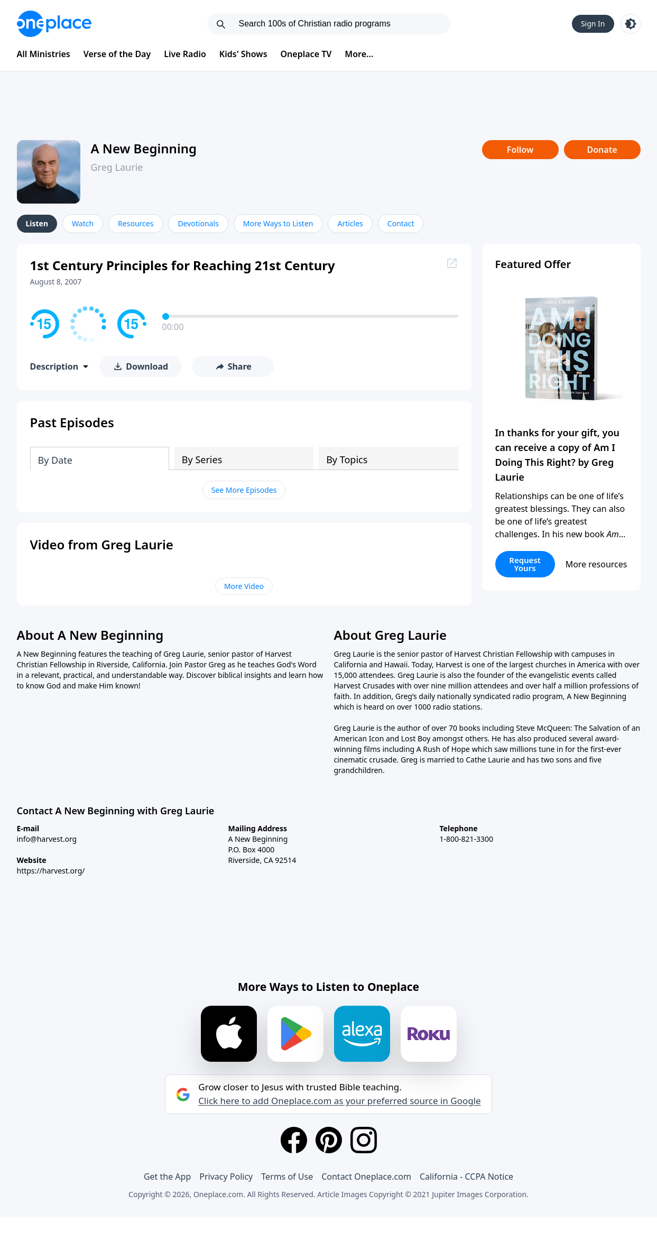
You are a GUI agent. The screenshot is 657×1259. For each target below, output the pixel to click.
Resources (135, 223)
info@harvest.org (47, 839)
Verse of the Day (117, 54)
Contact (400, 223)
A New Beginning (144, 148)
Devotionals (198, 223)
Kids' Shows (243, 54)
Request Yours (525, 564)
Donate (602, 149)
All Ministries (43, 54)
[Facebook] (294, 1140)
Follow (520, 149)
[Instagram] (363, 1140)
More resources (596, 564)
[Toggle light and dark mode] (631, 24)
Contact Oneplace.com (366, 1176)
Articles (350, 223)
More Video (244, 586)
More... (359, 54)
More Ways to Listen (278, 223)
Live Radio (185, 54)
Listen (37, 223)
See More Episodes (244, 490)
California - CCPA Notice (466, 1176)
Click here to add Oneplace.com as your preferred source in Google (339, 1101)
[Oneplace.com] (54, 24)
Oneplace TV (306, 54)
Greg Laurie (117, 167)
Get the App (167, 1176)
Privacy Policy (226, 1176)
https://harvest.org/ (51, 871)
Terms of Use (287, 1176)
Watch (83, 223)
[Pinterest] (329, 1140)
